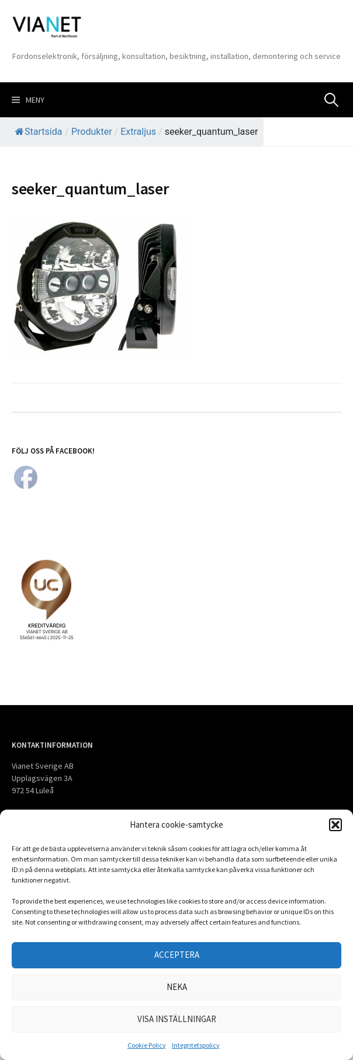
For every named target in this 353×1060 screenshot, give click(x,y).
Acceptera (176, 954)
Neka (177, 986)
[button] (335, 825)
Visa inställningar (176, 1018)
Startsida (38, 131)
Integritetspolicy (196, 1045)
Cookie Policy (146, 1045)
